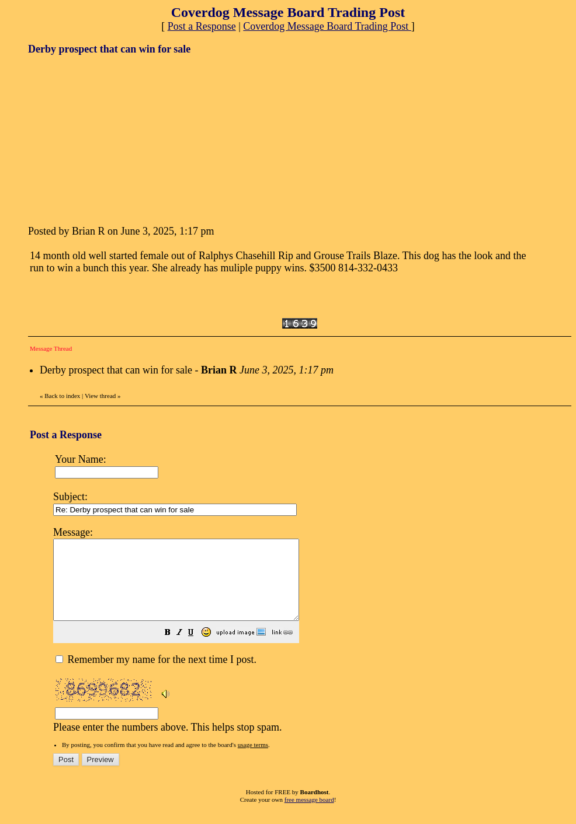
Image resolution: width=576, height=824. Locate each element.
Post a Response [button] (202, 26)
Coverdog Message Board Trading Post (327, 26)
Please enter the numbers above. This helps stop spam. (308, 636)
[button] (197, 649)
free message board (309, 815)
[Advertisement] (115, 139)
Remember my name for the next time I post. (155, 675)
